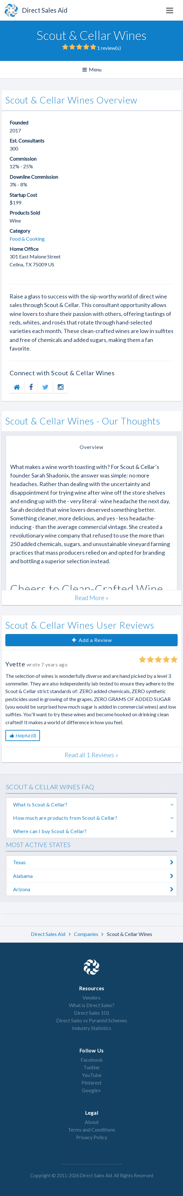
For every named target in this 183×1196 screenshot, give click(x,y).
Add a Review (91, 640)
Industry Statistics (91, 1028)
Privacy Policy (91, 1137)
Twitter (91, 1067)
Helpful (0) (22, 735)
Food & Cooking (27, 239)
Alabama (95, 875)
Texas (95, 862)
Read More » (91, 597)
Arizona (95, 889)
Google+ (91, 1090)
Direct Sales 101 (91, 1013)
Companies (86, 934)
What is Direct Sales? (91, 1005)
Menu (92, 69)
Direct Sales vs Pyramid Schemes (91, 1020)
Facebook (92, 1060)
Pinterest (91, 1082)
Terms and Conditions (91, 1129)
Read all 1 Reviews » (91, 754)
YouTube (91, 1075)
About (92, 1122)
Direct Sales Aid (48, 934)
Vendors (91, 997)
